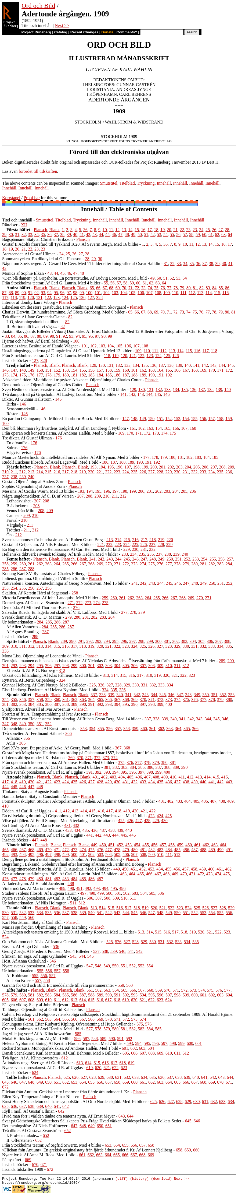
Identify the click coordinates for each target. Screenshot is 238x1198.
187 (125, 375)
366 (108, 699)
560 (31, 917)
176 (31, 375)
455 (145, 845)
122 (48, 297)
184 (100, 375)
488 (203, 849)
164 (160, 370)
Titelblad (127, 183)
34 (36, 234)
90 (23, 292)
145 (230, 365)
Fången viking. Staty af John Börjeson (35, 1004)
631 (118, 1077)
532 (22, 912)
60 (204, 234)
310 (14, 646)
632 (127, 1077)
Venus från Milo (20, 510)
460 (188, 845)
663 (160, 1082)
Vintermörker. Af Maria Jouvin (28, 888)
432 (134, 782)
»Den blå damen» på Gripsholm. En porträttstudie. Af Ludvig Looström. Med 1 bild (74, 278)
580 (22, 995)
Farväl (11, 520)
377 (203, 699)
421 (40, 782)
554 (211, 912)
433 (143, 782)
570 (167, 990)
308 (227, 641)
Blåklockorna (18, 505)
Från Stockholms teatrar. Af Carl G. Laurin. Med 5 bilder (51, 355)
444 (5, 786)
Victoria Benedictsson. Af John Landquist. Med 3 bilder (50, 598)
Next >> (62, 25)
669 (211, 1082)
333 (211, 646)
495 (31, 854)
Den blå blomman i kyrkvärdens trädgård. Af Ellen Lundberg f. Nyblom (64, 428)
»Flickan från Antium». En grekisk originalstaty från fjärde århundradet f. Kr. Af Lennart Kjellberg (87, 1150)
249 (161, 559)
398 (151, 704)
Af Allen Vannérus (22, 627)
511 (168, 854)
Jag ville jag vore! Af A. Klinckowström (36, 1033)
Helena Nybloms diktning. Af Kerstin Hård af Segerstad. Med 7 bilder (62, 1043)
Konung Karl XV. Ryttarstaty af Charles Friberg (43, 573)
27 (220, 229)
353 (231, 694)
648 (31, 1082)
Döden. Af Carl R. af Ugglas (26, 811)
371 (151, 699)
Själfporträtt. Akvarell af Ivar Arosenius (36, 709)
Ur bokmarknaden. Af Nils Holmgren (34, 903)
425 (74, 782)
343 (145, 694)
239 (22, 476)
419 (22, 782)
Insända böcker (15, 360)
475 (91, 849)
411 (181, 777)
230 (177, 472)
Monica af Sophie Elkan (23, 273)
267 (83, 564)
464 (223, 845)
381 (5, 704)
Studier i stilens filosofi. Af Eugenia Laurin (39, 893)
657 (108, 1082)
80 (188, 288)
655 (91, 1082)
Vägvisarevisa (18, 452)
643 (221, 1077)
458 (171, 845)
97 (69, 292)
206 (205, 467)
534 (40, 912)
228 (160, 472)
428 (100, 782)
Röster (12, 413)
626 (75, 1077)
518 (137, 907)
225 (134, 472)
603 (220, 995)
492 (5, 854)
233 (203, 472)
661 (143, 1082)
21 (175, 229)
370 (143, 699)
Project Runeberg (36, 32)
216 (56, 472)
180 (65, 375)
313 (39, 646)
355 (14, 699)
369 (134, 699)
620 (134, 1000)
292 (89, 641)
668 (203, 1082)
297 (132, 641)
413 (199, 777)
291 (81, 641)
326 (151, 646)
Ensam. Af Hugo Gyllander (25, 946)
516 (119, 907)
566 (132, 990)
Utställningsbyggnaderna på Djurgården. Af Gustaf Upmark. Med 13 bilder (66, 350)
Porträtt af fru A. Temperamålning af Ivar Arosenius (46, 714)
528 (222, 907)
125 (73, 297)
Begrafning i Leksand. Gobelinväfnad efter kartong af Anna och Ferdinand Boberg (73, 864)
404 (121, 777)
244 (118, 559)
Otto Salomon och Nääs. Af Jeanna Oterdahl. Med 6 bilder (52, 941)
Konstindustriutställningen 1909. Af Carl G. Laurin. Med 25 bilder (59, 874)
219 (82, 472)
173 (5, 375)
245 (127, 559)
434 (151, 782)
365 (100, 699)
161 (134, 370)
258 (5, 564)
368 (125, 699)
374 (177, 699)
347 (179, 694)
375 (186, 699)
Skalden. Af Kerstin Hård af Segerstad (35, 593)
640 (195, 1077)
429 (108, 782)
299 (149, 641)
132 (119, 365)
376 (194, 699)
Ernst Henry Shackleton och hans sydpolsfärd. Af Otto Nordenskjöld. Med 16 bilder (74, 1101)
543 (117, 912)
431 (125, 782)
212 (22, 472)
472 (65, 849)
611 (57, 1000)
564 (115, 990)
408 (156, 777)
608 (31, 1000)
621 (142, 1000)
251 (178, 559)
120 (30, 297)
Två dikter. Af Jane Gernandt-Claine (33, 317)
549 (168, 912)
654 (83, 1082)
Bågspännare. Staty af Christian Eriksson (37, 239)
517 (128, 907)
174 (14, 375)
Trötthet (13, 530)
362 (74, 699)
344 (154, 694)
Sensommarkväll (20, 409)
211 (14, 472)
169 (203, 370)
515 (111, 907)
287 (22, 568)
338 (102, 694)
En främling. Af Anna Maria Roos (31, 825)
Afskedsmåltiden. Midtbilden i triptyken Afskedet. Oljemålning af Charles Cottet (72, 380)
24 (201, 229)
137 (161, 365)
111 (183, 292)
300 (158, 641)
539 (83, 912)
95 (56, 292)
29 (4, 234)
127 (91, 297)
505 (117, 854)
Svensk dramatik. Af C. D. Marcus (32, 617)
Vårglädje (14, 525)
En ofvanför (16, 443)
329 (177, 646)
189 (143, 375)
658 (117, 1082)
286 (14, 568)
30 (11, 234)
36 (85, 229)
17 (149, 229)
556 (229, 912)
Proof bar (32, 197)
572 (184, 990)
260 (22, 564)
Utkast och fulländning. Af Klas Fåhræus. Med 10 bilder (50, 675)
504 (108, 854)
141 (196, 365)
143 (213, 365)
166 (177, 370)
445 (14, 786)
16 (143, 229)
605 (5, 1000)
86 (227, 288)
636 (161, 1077)
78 (176, 288)
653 (74, 1082)
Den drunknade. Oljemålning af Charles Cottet (42, 384)
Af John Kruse (18, 980)
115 (217, 292)
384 (31, 704)
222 (108, 472)
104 (123, 292)
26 (214, 229)
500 (74, 854)
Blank (54, 229)
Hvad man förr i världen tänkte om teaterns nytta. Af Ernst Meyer (58, 1116)
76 (163, 288)
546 (143, 912)
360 (57, 699)
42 (88, 234)
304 (192, 641)
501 (83, 854)
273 (134, 564)
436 (168, 782)
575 (210, 990)
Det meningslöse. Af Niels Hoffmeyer (34, 1125)
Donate (107, 32)
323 (125, 646)
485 (177, 849)
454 (137, 845)
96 (62, 292)
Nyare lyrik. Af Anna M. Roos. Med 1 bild (38, 1155)
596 (160, 995)
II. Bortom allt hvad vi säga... (31, 326)
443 (229, 782)
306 (210, 641)
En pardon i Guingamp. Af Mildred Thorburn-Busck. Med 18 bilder (60, 418)
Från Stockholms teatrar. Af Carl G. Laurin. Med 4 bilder (51, 283)
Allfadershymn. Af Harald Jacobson (33, 883)
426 (83, 782)
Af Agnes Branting (22, 631)
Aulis (11, 743)
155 (83, 370)
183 (91, 375)
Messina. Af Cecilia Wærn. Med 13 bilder (38, 491)
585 (65, 995)
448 (40, 786)
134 (136, 365)
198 (136, 467)
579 (14, 995)
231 (185, 472)
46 (114, 234)
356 (22, 699)
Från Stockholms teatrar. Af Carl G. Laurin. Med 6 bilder (51, 767)
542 (108, 912)
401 (95, 777)
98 (75, 292)
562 (98, 990)
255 (213, 559)
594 (143, 995)
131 (110, 365)
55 (172, 234)
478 (117, 849)
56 (178, 234)
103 (115, 292)
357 (31, 699)
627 (84, 1077)
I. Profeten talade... (22, 1135)
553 (203, 912)
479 (125, 849)
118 (13, 297)
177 (40, 375)
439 (194, 782)
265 (65, 564)
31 (17, 234)
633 (135, 1077)
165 (168, 370)
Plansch (40, 229)
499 (65, 854)
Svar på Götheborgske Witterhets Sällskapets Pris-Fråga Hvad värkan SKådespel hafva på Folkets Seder (91, 1121)
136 (153, 365)
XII (24, 225)
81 (195, 288)
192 (168, 375)
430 (117, 782)
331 (194, 646)
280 (194, 564)
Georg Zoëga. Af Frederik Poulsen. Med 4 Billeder (45, 951)
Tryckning (145, 183)
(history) (139, 1179)
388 (65, 704)
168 (194, 370)
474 (83, 849)
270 (108, 564)
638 (178, 1077)
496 (40, 854)
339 (111, 694)
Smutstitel (108, 183)
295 (115, 641)
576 (218, 990)
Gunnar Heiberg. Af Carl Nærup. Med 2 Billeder (44, 685)
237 (5, 476)
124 (65, 297)
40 (75, 234)
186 (117, 375)
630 (109, 1077)
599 (186, 995)
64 (230, 234)
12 (117, 229)
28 (227, 229)
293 (98, 641)
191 (160, 375)
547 (151, 912)
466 (14, 849)
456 (154, 845)
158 (108, 370)
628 (92, 1077)
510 (160, 854)
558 (14, 917)
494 (22, 854)
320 (99, 646)
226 (142, 472)
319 (91, 646)
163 (151, 370)
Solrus (11, 447)
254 (204, 559)
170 (211, 370)
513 (94, 907)
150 (40, 370)
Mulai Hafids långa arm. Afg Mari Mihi (36, 1038)
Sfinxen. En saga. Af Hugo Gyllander (34, 956)
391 (91, 704)
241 (92, 559)
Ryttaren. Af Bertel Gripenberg (28, 680)
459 (180, 845)
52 (152, 234)
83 (208, 288)
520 (154, 907)
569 (158, 990)
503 (100, 854)
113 (200, 292)
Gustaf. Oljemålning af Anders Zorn (33, 481)
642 (213, 1077)
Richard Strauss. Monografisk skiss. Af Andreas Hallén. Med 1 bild (60, 1048)
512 (177, 854)
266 (74, 564)
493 (14, 854)
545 (134, 912)
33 (30, 234)
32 (23, 234)
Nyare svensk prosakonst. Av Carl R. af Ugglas (42, 898)
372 (160, 699)
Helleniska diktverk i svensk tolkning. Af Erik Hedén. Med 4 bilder (60, 554)
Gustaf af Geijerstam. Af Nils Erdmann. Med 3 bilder (48, 544)
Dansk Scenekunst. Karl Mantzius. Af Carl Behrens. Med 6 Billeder (60, 1053)
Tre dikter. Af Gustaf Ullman (27, 438)
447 (31, 786)
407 (147, 777)
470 (48, 849)
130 (101, 365)
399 (160, 704)
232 (194, 472)
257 (230, 559)
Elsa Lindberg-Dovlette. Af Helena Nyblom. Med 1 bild (50, 690)
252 (187, 559)
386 (48, 704)
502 (91, 854)
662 (151, 1082)
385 (40, 704)
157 (100, 370)
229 (168, 472)
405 (130, 777)
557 (5, 917)
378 (211, 699)
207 (214, 467)
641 (204, 1077)
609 (40, 1000)
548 (160, 912)
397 (143, 704)
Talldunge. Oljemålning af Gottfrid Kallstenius (42, 1009)
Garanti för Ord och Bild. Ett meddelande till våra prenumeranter (58, 985)
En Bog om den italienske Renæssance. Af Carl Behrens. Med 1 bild (61, 549)
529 (231, 907)
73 (143, 288)
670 (220, 1082)
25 (207, 229)
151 (48, 370)
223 (117, 472)
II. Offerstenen (19, 1140)
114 (208, 292)
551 (186, 912)
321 (108, 646)
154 (74, 370)
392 (100, 704)
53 (159, 234)
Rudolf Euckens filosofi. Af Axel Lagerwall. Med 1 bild (50, 462)
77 (169, 288)
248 (152, 559)
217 (65, 472)
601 (203, 995)
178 (48, 375)
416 (224, 777)
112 (192, 292)
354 (5, 699)
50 (140, 234)
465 (5, 849)
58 (191, 234)
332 (203, 646)
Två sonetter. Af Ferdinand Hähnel (32, 733)
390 (83, 704)
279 (186, 564)
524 (188, 907)
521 (162, 907)
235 (220, 472)
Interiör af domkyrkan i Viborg (28, 302)
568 (150, 990)
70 (124, 288)
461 (197, 845)
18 (156, 229)
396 (134, 704)
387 (57, 704)
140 (187, 365)
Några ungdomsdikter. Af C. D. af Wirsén (38, 496)
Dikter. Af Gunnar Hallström (27, 399)
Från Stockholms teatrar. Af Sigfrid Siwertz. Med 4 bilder (51, 1145)
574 (201, 990)
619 (125, 1000)
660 (134, 1082)
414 (207, 777)
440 (203, 782)
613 (74, 1000)
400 (168, 704)
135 (144, 365)
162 (143, 370)
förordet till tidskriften (38, 171)
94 (49, 292)
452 (120, 845)
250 (170, 559)
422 (48, 782)
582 (40, 995)
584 (57, 995)
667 (194, 1082)
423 (57, 782)
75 (156, 288)
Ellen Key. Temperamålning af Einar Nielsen (40, 1096)
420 (31, 782)
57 (185, 234)
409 (164, 777)
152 (57, 370)
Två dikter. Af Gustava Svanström (31, 1130)
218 (74, 472)
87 (4, 292)
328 (99, 297)
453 (128, 845)
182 (83, 375)
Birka (11, 404)
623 (160, 1000)
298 (141, 641)
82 (201, 288)
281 (203, 564)
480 (134, 849)
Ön (9, 535)
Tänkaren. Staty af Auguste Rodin (31, 791)
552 (194, 912)
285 (5, 568)
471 (57, 849)
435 (160, 782)
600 (194, 995)
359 (48, 699)
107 (149, 292)
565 (124, 990)
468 (31, 849)
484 (168, 849)
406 (138, 777)
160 (125, 370)
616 (99, 1000)
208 (222, 467)
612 (65, 1000)
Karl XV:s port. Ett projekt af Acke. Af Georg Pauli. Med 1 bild (56, 748)
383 (22, 704)
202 (171, 467)
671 (229, 1082)
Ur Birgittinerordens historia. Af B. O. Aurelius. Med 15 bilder (56, 869)
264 (57, 564)
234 (211, 472)
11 (111, 229)
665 (177, 1082)
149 (31, 370)
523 (179, 907)
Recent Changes (84, 32)
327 (160, 646)
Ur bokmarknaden (17, 622)
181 (74, 375)
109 (166, 292)
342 (137, 694)
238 (14, 476)
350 (205, 694)
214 (39, 472)
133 (127, 365)
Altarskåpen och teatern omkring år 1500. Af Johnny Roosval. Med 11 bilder (68, 932)
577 (227, 990)
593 (134, 995)
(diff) (121, 1179)
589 (100, 995)
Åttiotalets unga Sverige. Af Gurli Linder (37, 1062)
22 (182, 229)
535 (48, 912)
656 (100, 1082)
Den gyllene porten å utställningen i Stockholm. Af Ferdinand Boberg (62, 859)
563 (107, 990)
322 (117, 646)
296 (124, 641)
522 (171, 907)
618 (117, 1000)
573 (193, 990)
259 (14, 564)
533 (31, 912)
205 (196, 467)
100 (89, 292)
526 (205, 907)
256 (221, 559)
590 (108, 995)
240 (31, 476)
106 (141, 292)
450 (102, 845)
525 (197, 907)
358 (40, 699)
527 (214, 907)
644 (230, 1077)
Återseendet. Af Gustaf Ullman (29, 254)
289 (63, 641)
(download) (161, 1179)
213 (31, 472)
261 (31, 564)
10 (105, 229)
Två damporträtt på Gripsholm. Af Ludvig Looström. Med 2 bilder (59, 394)
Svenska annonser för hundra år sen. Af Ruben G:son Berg (52, 539)
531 (14, 912)
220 (91, 472)
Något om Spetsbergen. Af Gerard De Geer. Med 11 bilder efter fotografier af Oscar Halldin (81, 263)
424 (65, 782)
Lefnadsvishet (18, 501)
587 (83, 995)
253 (195, 559)
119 (22, 297)
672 (5, 1087)
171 (220, 370)
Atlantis (13, 738)
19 (162, 229)
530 (5, 912)
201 (162, 467)
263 (48, 564)
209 (231, 467)
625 (66, 1077)
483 (160, 849)
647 (22, 1082)
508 (143, 854)
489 (211, 849)
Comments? (127, 32)
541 (100, 912)
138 (170, 365)
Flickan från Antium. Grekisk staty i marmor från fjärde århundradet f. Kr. (66, 1092)
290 (72, 641)
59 (198, 234)
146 (5, 370)
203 (179, 467)
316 (65, 646)
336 (5, 651)
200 (153, 467)
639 (187, 1077)
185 (108, 375)
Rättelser (9, 225)
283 (220, 564)
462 (206, 845)
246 (135, 559)
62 (217, 234)
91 (30, 292)
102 (106, 292)
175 (22, 375)
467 (22, 849)
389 (74, 704)
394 (117, 704)
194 (102, 467)
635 (152, 1077)
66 (98, 288)
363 (83, 699)
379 (220, 699)
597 (168, 995)
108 (158, 292)
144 (222, 365)
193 (93, 467)
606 (14, 1000)
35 (43, 234)
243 (109, 559)
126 (82, 297)
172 (229, 370)
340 (119, 694)
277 (168, 564)
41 (82, 234)
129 (93, 365)
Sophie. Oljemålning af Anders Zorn (33, 486)
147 (14, 370)
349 (197, 694)
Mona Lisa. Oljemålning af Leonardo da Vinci (42, 656)
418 (14, 782)
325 (142, 646)
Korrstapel (11, 197)
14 (130, 229)
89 (17, 292)
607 (22, 1000)
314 (48, 646)
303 (184, 641)
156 (91, 370)
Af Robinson (17, 975)
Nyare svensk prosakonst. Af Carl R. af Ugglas (42, 772)
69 (118, 288)
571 (175, 990)
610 (48, 1000)
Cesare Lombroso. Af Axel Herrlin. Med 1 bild (42, 1029)
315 (56, 646)
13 (124, 229)
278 (177, 564)
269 (100, 564)
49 (133, 234)
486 (186, 849)
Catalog (60, 32)
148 (22, 370)
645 (5, 1082)
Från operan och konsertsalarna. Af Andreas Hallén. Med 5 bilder (58, 433)
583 (48, 995)
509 (151, 854)
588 (91, 995)
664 (168, 1082)
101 (98, 292)
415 (216, 777)
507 (134, 854)
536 (57, 912)
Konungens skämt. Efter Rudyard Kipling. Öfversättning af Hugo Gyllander (67, 1024)
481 (143, 849)
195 (110, 467)
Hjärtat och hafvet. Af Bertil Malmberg (35, 341)
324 (134, 646)
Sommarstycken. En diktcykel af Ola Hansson (41, 258)
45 (107, 234)
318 (82, 646)
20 (169, 229)
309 (5, 646)
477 (108, 849)
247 (144, 559)
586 (74, 995)
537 (65, 912)
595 (151, 995)
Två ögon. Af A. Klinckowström (30, 1058)
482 (151, 849)
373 (168, 699)
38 (62, 234)
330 (185, 646)
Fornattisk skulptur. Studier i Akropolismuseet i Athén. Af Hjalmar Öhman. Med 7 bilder (78, 801)
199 (145, 467)
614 (82, 1000)
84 (214, 288)
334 (220, 646)
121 (39, 297)
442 (220, 782)
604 (229, 995)
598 (177, 995)
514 (102, 907)
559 (22, 917)
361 (65, 699)
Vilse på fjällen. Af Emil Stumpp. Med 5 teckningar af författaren (58, 820)
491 (229, 849)
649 (40, 1082)
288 (31, 568)
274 (143, 564)
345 (162, 694)
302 (175, 641)
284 (229, 564)
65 (92, 288)
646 (14, 1082)
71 (130, 288)
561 (89, 990)
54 (165, 234)
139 (179, 365)
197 (128, 467)
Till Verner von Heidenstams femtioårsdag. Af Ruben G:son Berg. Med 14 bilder (71, 719)
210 (5, 472)
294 (106, 641)
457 (163, 845)
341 (128, 694)
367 (117, 699)
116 (225, 292)
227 (151, 472)
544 (125, 912)
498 (57, 854)
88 (11, 292)
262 (40, 564)
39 (69, 234)
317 (74, 646)
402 (104, 777)
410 (173, 777)
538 (74, 912)
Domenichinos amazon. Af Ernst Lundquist (39, 728)
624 (168, 1000)
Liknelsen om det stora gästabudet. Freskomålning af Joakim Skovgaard (64, 307)
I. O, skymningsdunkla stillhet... (34, 321)
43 (94, 234)
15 (137, 229)
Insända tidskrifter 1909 (22, 1169)
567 (141, 990)
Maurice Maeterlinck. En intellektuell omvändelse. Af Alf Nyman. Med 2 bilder (70, 457)
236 (228, 472)
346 (171, 694)
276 (160, 564)
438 (186, 782)
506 (125, 854)
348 (188, 694)
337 (94, 694)
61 (210, 234)
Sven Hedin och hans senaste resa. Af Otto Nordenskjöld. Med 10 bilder (64, 389)
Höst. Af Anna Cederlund (24, 961)
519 (145, 907)
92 (36, 292)
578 (5, 995)
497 (48, 854)
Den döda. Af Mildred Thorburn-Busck (36, 607)
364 (91, 699)
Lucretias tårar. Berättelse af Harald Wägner (40, 346)
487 (194, 849)
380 (229, 699)
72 (137, 288)
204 (188, 467)
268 (91, 564)
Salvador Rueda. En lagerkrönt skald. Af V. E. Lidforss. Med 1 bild (60, 612)
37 (56, 234)
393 (108, 704)
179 (57, 375)
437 (177, 782)
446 (22, 786)
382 (14, 704)
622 (151, 1000)
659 (125, 1082)
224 (125, 472)
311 (22, 646)
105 (132, 292)
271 (117, 564)
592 (125, 995)
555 (220, 912)
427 (91, 782)
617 (108, 1000)
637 (170, 1077)
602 (211, 995)
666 (186, 1082)
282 (211, 564)
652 (65, 1082)
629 (101, 1077)
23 (188, 229)
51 (146, 234)
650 (48, 1082)
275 (151, 564)
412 (190, 777)
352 (222, 694)
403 (113, 777)
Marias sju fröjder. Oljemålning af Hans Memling (45, 927)
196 (119, 467)
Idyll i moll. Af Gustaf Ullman (28, 1111)
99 (82, 292)
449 (94, 845)
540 (91, 912)
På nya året (11, 1159)
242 (101, 559)
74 (150, 288)
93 (43, 292)
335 (228, 646)
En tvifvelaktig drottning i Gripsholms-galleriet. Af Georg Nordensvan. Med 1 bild (73, 815)
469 (40, 849)
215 (48, 472)
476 (100, 849)
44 (101, 234)
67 (105, 288)
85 (221, 288)
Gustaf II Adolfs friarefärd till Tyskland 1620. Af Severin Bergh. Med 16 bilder (70, 244)
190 (151, 375)
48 (127, 234)
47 (120, 234)
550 (177, 912)
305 (201, 641)
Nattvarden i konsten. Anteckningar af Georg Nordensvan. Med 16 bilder (65, 583)
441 (211, 782)
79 (182, 288)
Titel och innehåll (17, 220)
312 (31, 646)
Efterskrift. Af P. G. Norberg (30, 670)
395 (125, 704)
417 (5, 782)
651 (57, 1082)
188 (134, 375)
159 (117, 370)
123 (56, 297)
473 (74, 849)
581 (31, 995)
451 (111, 845)
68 (111, 288)
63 (223, 234)
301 (167, 641)
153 (65, 370)
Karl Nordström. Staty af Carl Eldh (32, 922)
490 (220, 849)
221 (99, 472)
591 (117, 995)
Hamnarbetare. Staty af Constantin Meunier (39, 796)
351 (214, 694)
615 (91, 1000)
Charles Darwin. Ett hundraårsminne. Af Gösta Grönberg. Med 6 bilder (63, 312)
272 (125, 564)
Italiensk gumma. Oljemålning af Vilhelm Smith (43, 578)
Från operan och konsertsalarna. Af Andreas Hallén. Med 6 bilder (58, 762)
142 (204, 365)
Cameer (13, 515)
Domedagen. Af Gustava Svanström (33, 602)
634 (144, 1077)
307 (218, 641)
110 (175, 292)
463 (214, 845)
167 (186, 370)
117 (5, 297)
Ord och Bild (38, 5)
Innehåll (164, 183)
